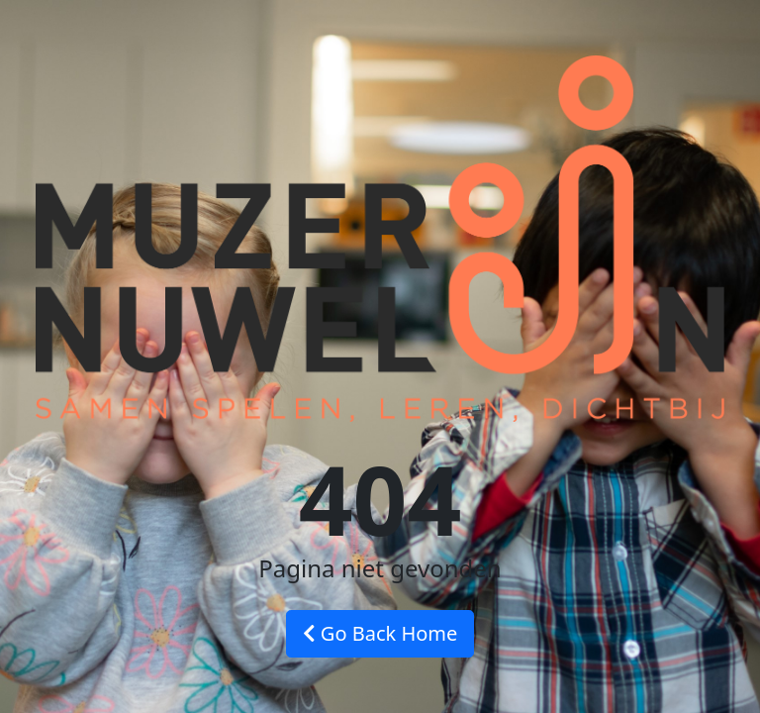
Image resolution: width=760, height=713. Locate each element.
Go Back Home (380, 633)
